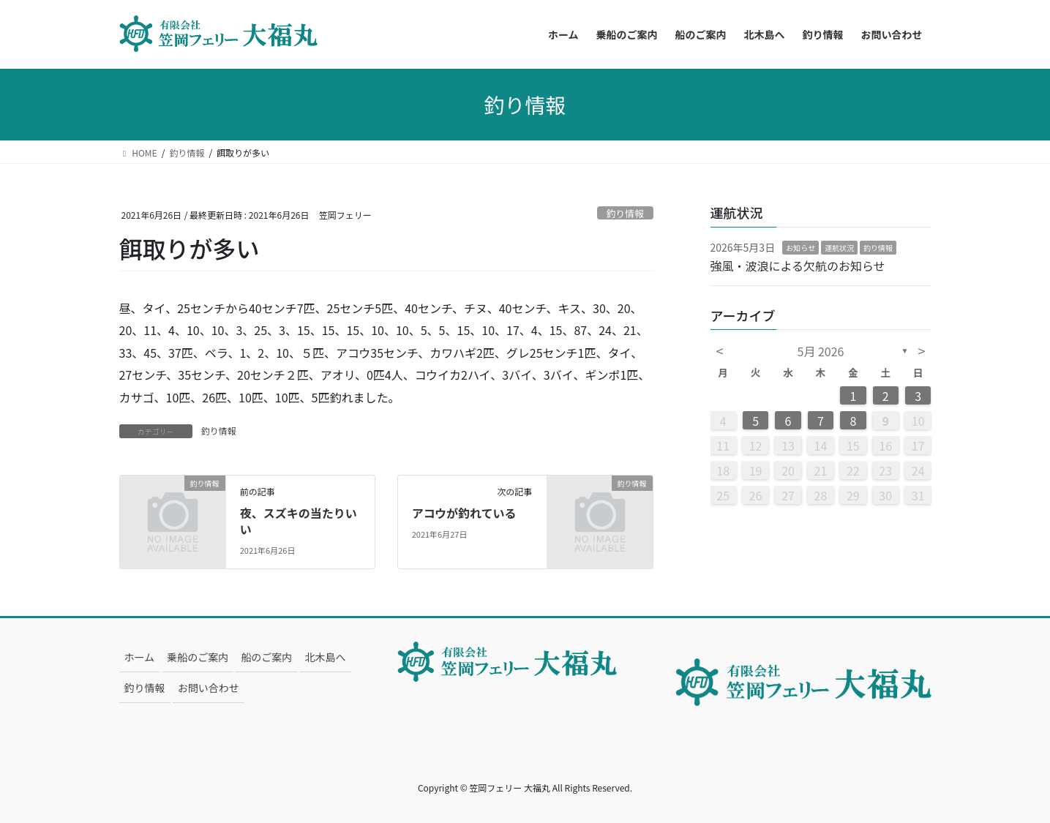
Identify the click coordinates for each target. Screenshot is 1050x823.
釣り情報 (625, 213)
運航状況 (839, 247)
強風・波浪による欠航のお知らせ (797, 265)
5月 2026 (821, 351)
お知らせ (800, 247)
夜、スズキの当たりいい (298, 521)
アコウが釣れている (464, 513)
